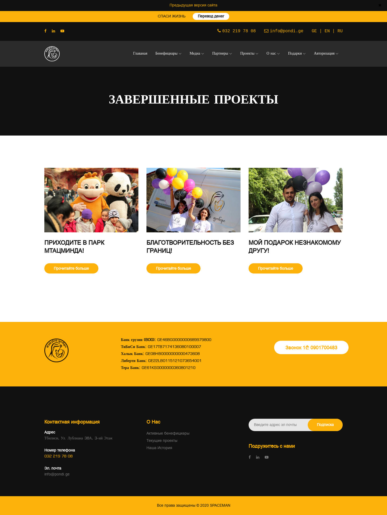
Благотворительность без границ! (190, 247)
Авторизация (324, 54)
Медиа (195, 54)
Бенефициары (166, 54)
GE (314, 31)
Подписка (325, 424)
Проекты (247, 54)
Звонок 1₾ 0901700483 (311, 347)
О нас (271, 54)
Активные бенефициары (167, 433)
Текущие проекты (161, 440)
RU (340, 31)
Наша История (159, 447)
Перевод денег (212, 16)
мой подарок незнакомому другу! (295, 247)
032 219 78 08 (239, 31)
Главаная (140, 54)
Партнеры (220, 54)
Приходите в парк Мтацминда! (74, 247)
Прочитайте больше (71, 268)
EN (327, 31)
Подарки (295, 54)
